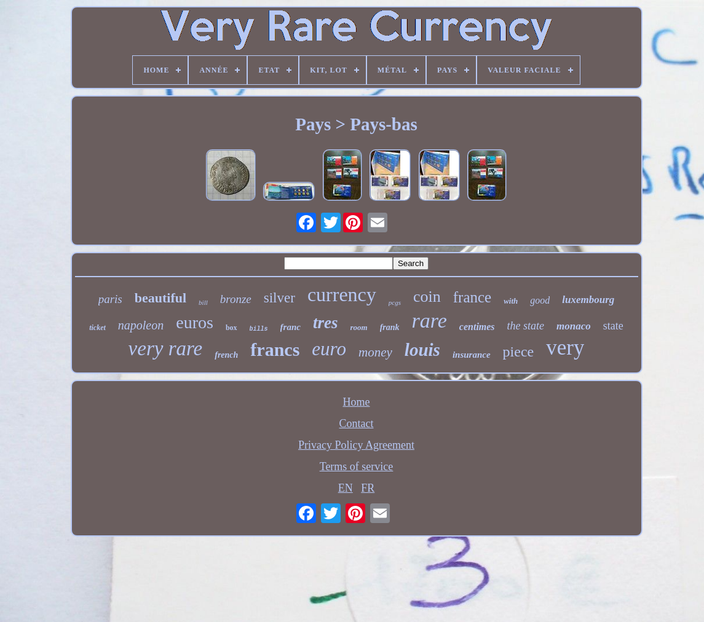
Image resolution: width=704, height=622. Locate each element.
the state (526, 326)
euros (194, 322)
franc (290, 327)
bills (259, 329)
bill (203, 302)
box (231, 327)
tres (325, 322)
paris (110, 299)
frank (390, 327)
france (472, 297)
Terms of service (357, 466)
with (511, 300)
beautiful (160, 297)
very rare (166, 348)
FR (367, 488)
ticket (97, 327)
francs (274, 349)
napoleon (141, 325)
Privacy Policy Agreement (356, 445)
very (565, 348)
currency (341, 294)
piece (518, 352)
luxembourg (588, 299)
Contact (356, 423)
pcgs (395, 302)
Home (356, 402)
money (375, 352)
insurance (472, 355)
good (540, 300)
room (358, 327)
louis (422, 350)
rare (429, 320)
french (226, 355)
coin (427, 296)
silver (279, 297)
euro (329, 349)
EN (345, 488)
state (613, 326)
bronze (235, 299)
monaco (573, 326)
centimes (477, 326)
